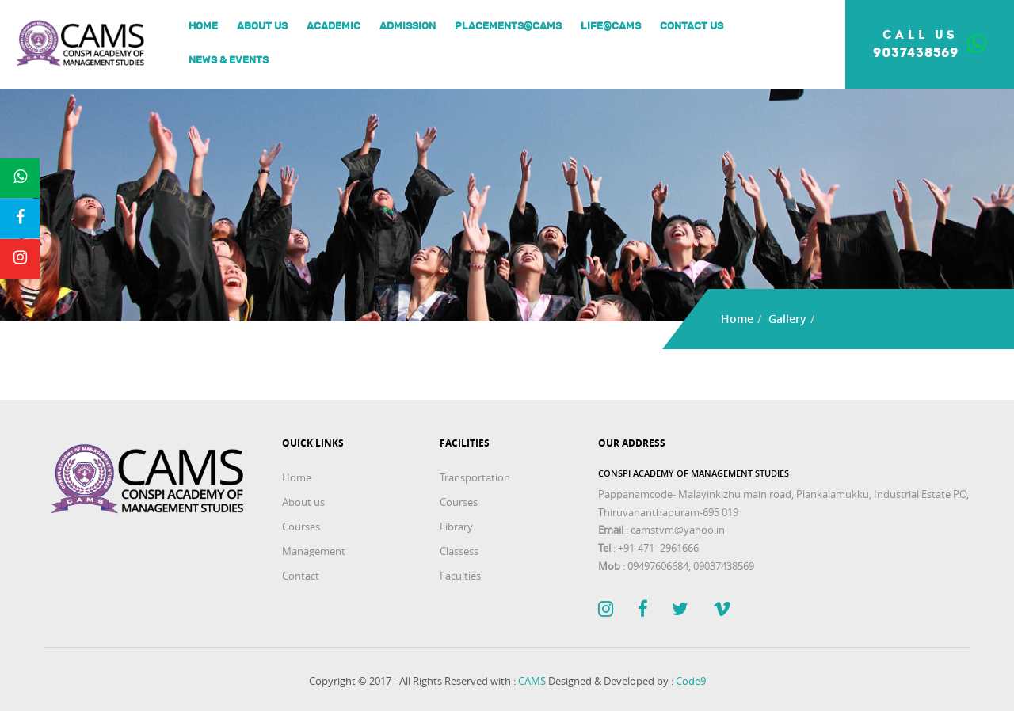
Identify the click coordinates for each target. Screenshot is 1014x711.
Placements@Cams (508, 26)
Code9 (691, 681)
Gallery (787, 318)
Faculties (460, 575)
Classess (459, 551)
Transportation (475, 477)
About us (262, 26)
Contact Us (691, 26)
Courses (301, 526)
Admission (407, 26)
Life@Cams (611, 26)
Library (456, 526)
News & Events (229, 60)
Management (313, 551)
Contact (300, 575)
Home (203, 26)
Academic (333, 26)
